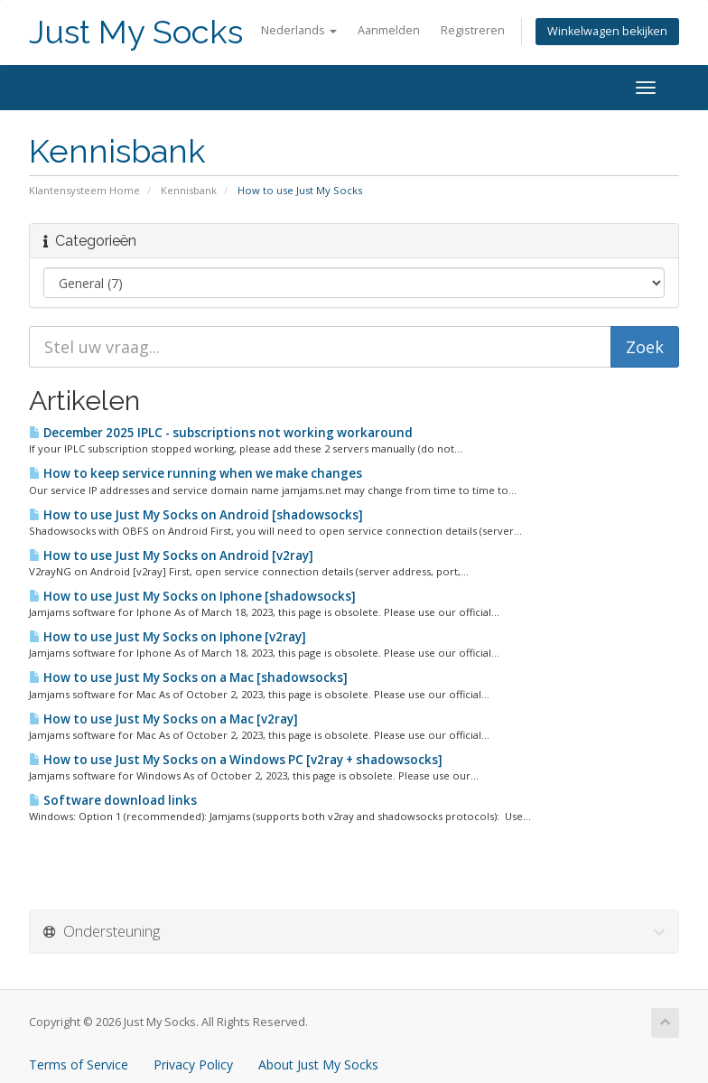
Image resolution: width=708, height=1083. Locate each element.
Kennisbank (189, 190)
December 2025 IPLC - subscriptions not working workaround (221, 433)
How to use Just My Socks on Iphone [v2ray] (167, 637)
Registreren (473, 30)
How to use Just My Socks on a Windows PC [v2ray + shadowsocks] (235, 760)
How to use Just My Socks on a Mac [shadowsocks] (188, 677)
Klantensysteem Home (84, 190)
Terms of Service (78, 1064)
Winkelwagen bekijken (607, 31)
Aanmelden (389, 30)
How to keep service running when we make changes (195, 473)
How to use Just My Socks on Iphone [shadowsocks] (192, 596)
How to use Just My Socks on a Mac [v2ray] (163, 719)
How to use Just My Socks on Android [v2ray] (171, 555)
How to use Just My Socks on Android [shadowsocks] (196, 515)
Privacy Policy (193, 1064)
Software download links (113, 800)
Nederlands (299, 30)
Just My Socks (136, 32)
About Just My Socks (318, 1064)
